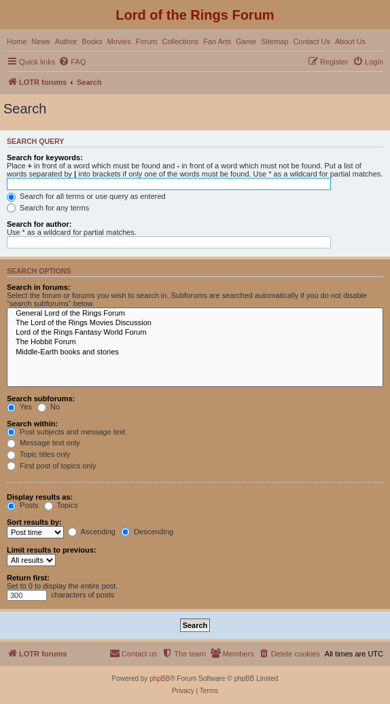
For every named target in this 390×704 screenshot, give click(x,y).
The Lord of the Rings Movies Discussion (195, 323)
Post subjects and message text (66, 432)
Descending (147, 531)
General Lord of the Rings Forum (195, 313)
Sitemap (274, 41)
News (40, 41)
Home (16, 41)
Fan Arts (217, 41)
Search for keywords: (45, 157)
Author (66, 41)
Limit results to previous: (51, 550)
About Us (350, 41)
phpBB (159, 678)
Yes (19, 407)
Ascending (92, 531)
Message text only (43, 443)
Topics (61, 505)
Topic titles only (38, 454)
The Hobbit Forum (195, 342)
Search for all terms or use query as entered (86, 196)
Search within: (32, 424)
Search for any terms (48, 208)
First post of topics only (51, 466)
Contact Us (312, 41)
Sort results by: (34, 522)
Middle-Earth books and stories (195, 352)
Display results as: (40, 497)
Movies (119, 41)
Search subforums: (41, 398)
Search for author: (39, 224)
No (48, 407)
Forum (147, 41)
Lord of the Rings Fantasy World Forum (195, 332)
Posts (23, 505)
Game (246, 41)
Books (92, 41)
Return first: (28, 578)
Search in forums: (39, 287)
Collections (180, 41)
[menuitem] (72, 62)
